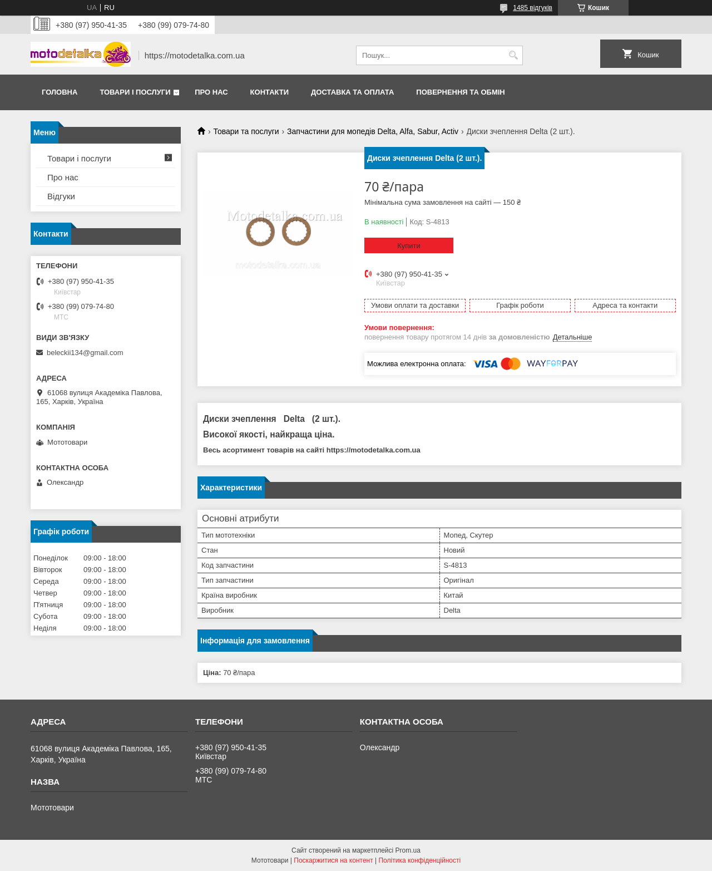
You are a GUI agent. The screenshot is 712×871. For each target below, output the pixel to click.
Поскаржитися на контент (333, 860)
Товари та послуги (246, 131)
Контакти (269, 92)
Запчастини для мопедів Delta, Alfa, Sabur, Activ (372, 131)
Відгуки (61, 196)
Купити (409, 246)
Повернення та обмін (460, 92)
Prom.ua (408, 850)
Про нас (211, 92)
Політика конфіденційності (419, 860)
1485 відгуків (532, 8)
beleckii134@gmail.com (85, 352)
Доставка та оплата (352, 92)
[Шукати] (513, 55)
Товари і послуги (135, 92)
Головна (59, 92)
